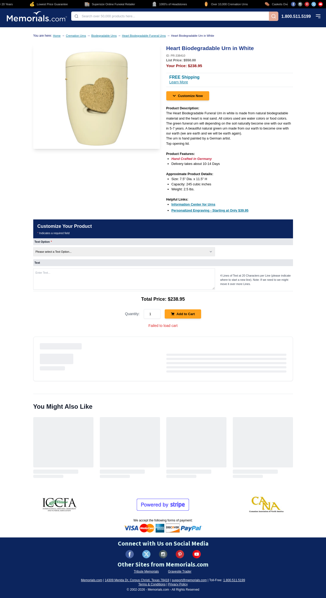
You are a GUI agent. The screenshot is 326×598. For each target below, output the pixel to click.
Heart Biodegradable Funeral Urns (144, 35)
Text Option (43, 241)
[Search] (273, 16)
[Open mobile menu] (318, 16)
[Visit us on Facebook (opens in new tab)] (293, 4)
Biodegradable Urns (104, 35)
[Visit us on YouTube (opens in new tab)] (320, 4)
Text (37, 262)
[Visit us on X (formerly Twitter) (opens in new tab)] (146, 554)
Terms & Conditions (151, 584)
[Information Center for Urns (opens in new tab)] (194, 204)
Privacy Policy (178, 584)
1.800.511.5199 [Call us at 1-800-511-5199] (296, 16)
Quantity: (132, 314)
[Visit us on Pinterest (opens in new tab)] (307, 4)
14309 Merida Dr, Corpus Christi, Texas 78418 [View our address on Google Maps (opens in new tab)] (137, 580)
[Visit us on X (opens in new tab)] (313, 4)
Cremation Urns (76, 35)
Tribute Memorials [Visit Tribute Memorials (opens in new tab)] (146, 571)
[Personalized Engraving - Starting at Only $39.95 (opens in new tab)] (210, 210)
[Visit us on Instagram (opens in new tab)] (300, 4)
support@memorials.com (189, 580)
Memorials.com (91, 580)
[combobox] (170, 16)
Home (56, 35)
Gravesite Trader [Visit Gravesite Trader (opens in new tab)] (179, 571)
